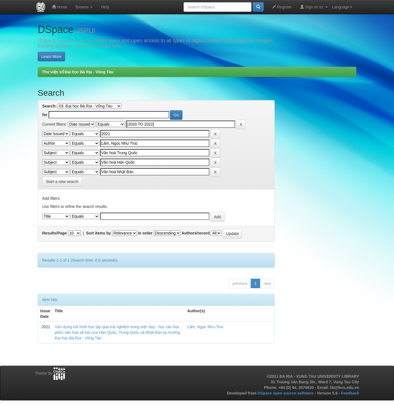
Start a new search (62, 181)
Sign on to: (314, 6)
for (45, 114)
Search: (49, 106)
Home (59, 6)
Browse (84, 7)
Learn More (51, 56)
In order (145, 233)
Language (342, 7)
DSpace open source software (286, 393)
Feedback (350, 393)
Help (105, 7)
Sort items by (98, 233)
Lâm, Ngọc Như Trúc (205, 327)
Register (282, 6)
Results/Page (54, 233)
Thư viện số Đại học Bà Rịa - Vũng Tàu (77, 72)
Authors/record (195, 233)
